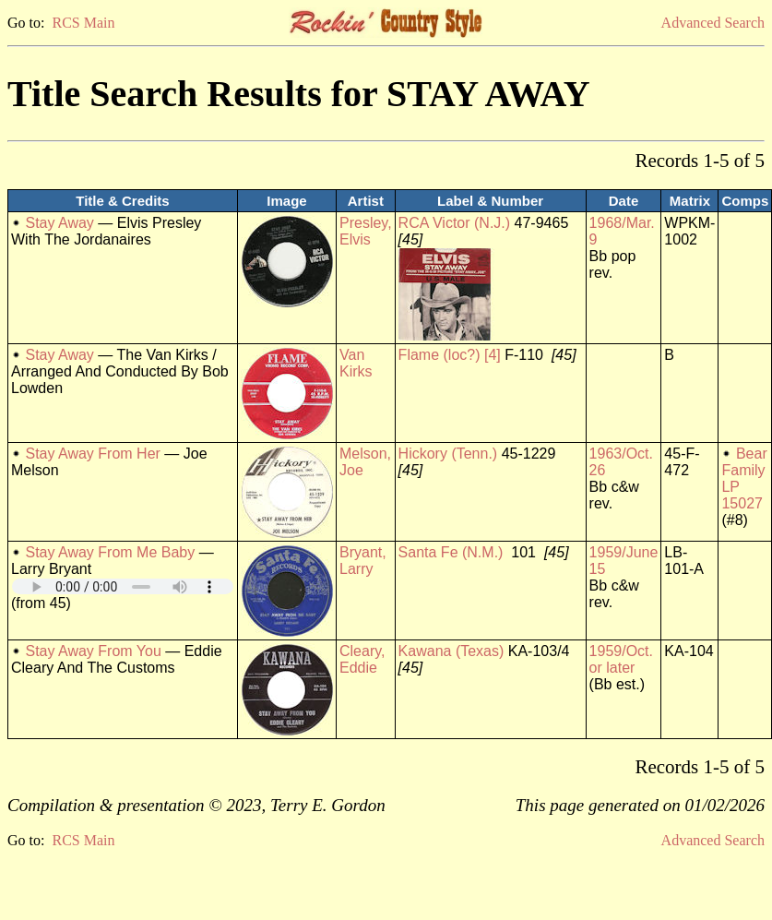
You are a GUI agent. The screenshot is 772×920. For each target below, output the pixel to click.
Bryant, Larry (362, 560)
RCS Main (83, 22)
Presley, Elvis (365, 231)
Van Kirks (356, 363)
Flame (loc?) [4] (449, 355)
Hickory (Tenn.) (448, 453)
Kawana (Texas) (451, 651)
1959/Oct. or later (621, 659)
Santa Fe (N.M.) (451, 552)
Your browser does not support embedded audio (122, 586)
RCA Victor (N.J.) (454, 223)
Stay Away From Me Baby (110, 552)
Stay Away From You (92, 651)
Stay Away (59, 223)
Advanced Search (713, 22)
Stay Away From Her (92, 453)
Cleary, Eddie (362, 659)
